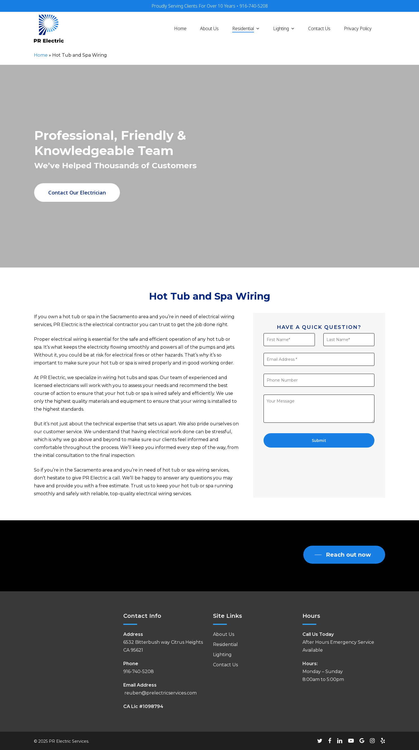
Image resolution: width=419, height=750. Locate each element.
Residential (225, 644)
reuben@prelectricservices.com (160, 693)
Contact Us (225, 664)
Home (41, 55)
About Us (223, 634)
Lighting (222, 654)
